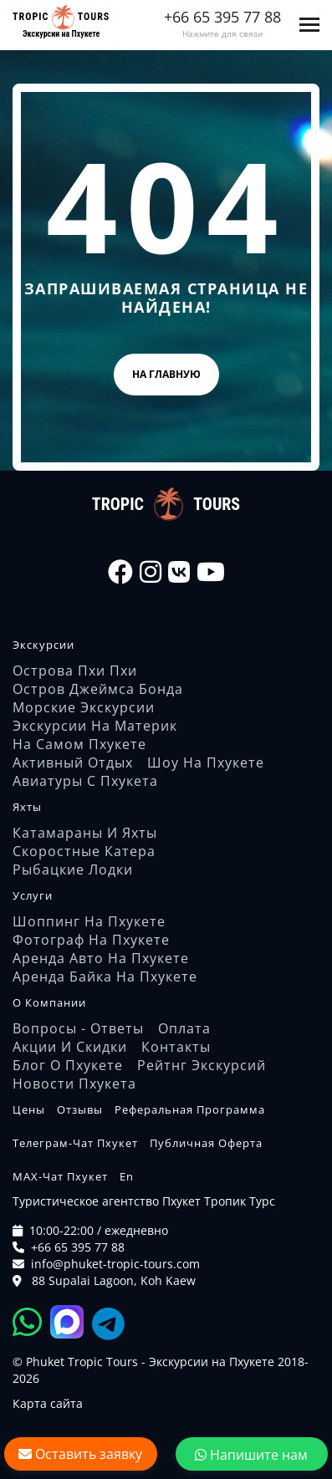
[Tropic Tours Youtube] (211, 571)
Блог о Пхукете (68, 1065)
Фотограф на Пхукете (91, 940)
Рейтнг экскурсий (201, 1065)
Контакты (176, 1047)
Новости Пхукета (74, 1083)
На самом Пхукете (79, 744)
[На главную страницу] (61, 17)
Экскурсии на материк (95, 726)
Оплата (184, 1028)
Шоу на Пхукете (205, 762)
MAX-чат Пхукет (60, 1176)
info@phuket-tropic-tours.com (115, 1264)
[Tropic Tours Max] (71, 1321)
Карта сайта (48, 1403)
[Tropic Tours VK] (179, 571)
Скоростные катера (84, 851)
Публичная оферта (206, 1142)
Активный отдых (73, 762)
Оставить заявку (80, 1454)
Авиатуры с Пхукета (85, 781)
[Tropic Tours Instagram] (150, 571)
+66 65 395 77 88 (222, 17)
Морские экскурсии (84, 707)
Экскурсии (43, 644)
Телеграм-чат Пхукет (75, 1142)
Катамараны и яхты (85, 833)
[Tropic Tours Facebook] (120, 571)
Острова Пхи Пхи (75, 670)
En (127, 1176)
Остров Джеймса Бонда (98, 689)
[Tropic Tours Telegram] (108, 1321)
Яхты (27, 806)
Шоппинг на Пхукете (89, 921)
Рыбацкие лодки (73, 869)
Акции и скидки (70, 1047)
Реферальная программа (190, 1109)
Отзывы (80, 1109)
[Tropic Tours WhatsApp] (31, 1321)
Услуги (33, 895)
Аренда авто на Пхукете (101, 958)
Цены (29, 1109)
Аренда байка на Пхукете (105, 976)
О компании (49, 1002)
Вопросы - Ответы (78, 1028)
